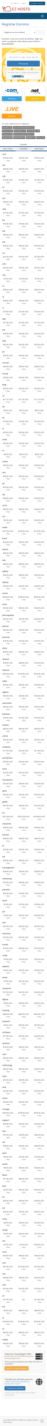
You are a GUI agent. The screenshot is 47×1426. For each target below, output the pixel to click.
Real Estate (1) (19, 137)
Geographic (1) (20, 131)
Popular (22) (7, 127)
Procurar (23, 63)
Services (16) (7, 134)
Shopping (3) (7, 137)
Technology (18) (33, 131)
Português (15, 3)
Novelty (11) (30, 137)
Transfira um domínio (15, 1388)
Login (23, 3)
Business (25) (8, 131)
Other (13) (40, 137)
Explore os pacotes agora (16, 1368)
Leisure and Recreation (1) (24, 134)
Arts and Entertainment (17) (24, 127)
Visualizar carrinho (37, 3)
